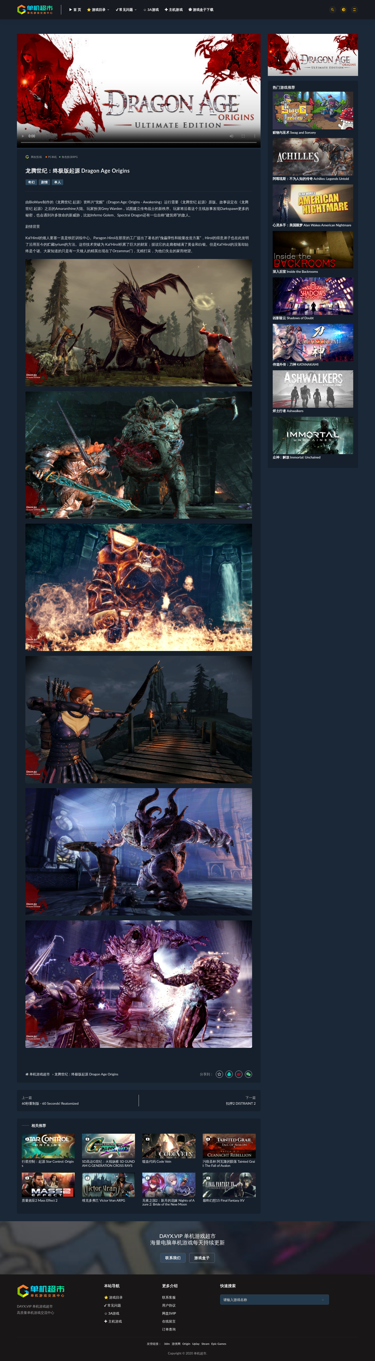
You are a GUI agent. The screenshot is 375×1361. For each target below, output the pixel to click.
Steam (206, 1344)
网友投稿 (33, 157)
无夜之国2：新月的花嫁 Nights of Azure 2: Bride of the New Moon (168, 1202)
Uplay (195, 1344)
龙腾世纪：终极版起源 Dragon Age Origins (86, 1074)
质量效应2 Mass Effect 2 (40, 1200)
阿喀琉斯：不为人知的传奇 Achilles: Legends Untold (311, 179)
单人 (57, 182)
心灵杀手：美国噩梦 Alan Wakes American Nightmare (312, 225)
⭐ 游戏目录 (113, 1297)
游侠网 (176, 1344)
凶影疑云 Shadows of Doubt (293, 318)
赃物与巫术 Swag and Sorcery (294, 132)
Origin (186, 1344)
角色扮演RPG (68, 156)
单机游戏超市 (40, 1074)
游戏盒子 (202, 1258)
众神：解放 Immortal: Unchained (297, 457)
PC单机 (51, 156)
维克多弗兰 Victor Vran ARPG (103, 1200)
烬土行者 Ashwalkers (288, 411)
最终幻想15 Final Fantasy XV (224, 1200)
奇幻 (31, 182)
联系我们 (173, 1258)
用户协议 (169, 1305)
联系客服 (169, 1297)
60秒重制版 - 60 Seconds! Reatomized (50, 1103)
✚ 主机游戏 (113, 1321)
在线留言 (169, 1321)
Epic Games (218, 1344)
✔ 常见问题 (112, 1305)
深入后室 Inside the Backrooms (295, 271)
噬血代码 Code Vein (156, 1161)
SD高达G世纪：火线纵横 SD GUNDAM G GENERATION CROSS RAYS (108, 1163)
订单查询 (169, 1329)
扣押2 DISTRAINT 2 (241, 1103)
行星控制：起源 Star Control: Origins (48, 1163)
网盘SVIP (169, 1313)
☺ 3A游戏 (112, 1313)
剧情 (44, 182)
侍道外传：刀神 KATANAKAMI (295, 364)
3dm (167, 1344)
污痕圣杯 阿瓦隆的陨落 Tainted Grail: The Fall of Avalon (229, 1163)
